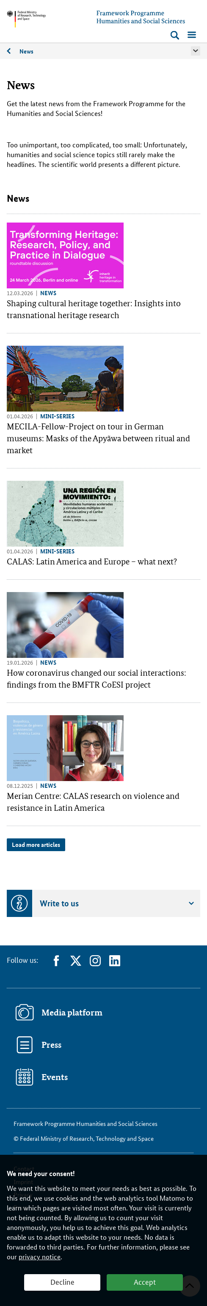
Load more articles (36, 844)
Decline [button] (62, 1281)
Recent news (13, 53)
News (26, 51)
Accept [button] (145, 1281)
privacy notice (40, 1256)
